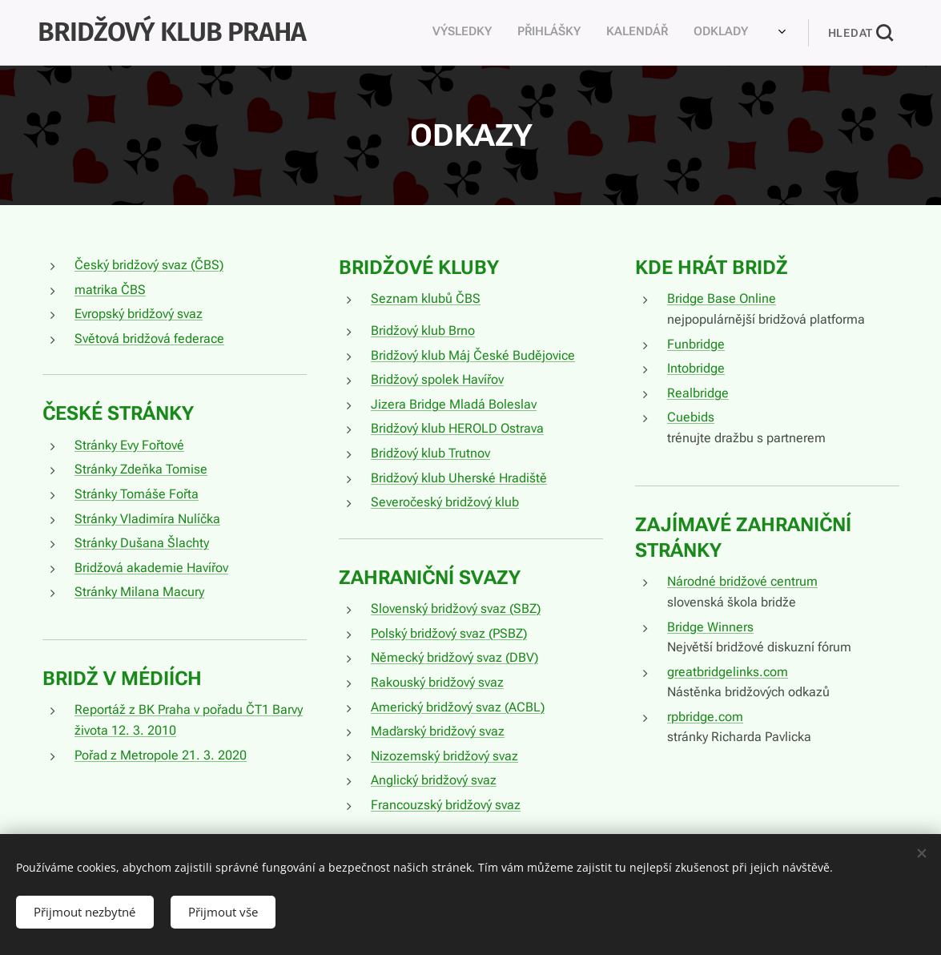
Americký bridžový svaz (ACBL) (457, 706)
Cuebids (690, 417)
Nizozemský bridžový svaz (443, 756)
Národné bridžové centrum (741, 581)
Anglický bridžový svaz (433, 780)
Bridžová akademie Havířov (151, 567)
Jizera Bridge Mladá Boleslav (453, 404)
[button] (860, 33)
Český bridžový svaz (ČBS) (148, 264)
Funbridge (695, 344)
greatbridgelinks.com (726, 671)
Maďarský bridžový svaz (437, 731)
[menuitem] (514, 33)
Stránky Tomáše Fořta (136, 494)
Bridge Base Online (720, 298)
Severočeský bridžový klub (444, 502)
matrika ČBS (110, 289)
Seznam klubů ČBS (425, 298)
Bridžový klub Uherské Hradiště (458, 477)
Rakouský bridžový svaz (436, 682)
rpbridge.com (704, 716)
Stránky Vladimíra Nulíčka (147, 518)
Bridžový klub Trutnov (429, 453)
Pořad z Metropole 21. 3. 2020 (160, 754)
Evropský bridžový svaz (138, 313)
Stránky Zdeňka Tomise (140, 469)
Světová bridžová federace (149, 338)
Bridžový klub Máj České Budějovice (472, 355)
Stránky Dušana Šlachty (141, 542)
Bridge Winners (709, 626)
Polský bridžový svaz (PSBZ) (448, 633)
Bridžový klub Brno (422, 330)
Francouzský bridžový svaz (445, 804)
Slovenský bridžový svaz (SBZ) (455, 608)
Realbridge (697, 393)
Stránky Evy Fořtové (129, 445)
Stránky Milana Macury (139, 591)
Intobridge (695, 368)
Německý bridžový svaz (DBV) (453, 657)
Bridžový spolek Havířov (436, 379)
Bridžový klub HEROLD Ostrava (456, 428)
